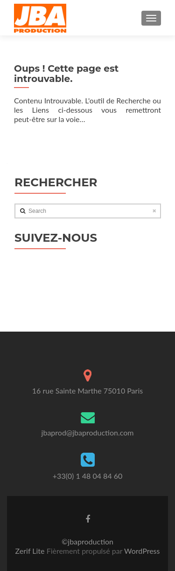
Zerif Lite (31, 550)
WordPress (141, 550)
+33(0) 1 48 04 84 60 (88, 475)
